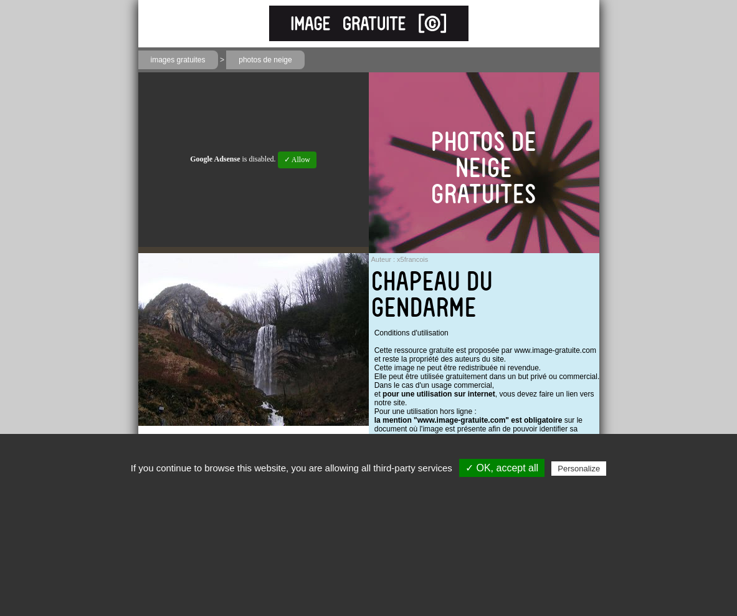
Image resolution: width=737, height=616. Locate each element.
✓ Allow (297, 159)
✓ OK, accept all (501, 468)
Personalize (579, 468)
